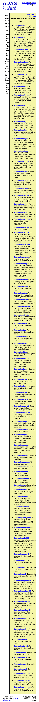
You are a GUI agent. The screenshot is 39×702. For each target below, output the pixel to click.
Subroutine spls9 (20, 629)
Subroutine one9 (20, 490)
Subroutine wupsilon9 (22, 687)
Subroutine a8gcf (21, 139)
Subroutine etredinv (22, 315)
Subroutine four (20, 330)
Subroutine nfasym (21, 421)
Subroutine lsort (20, 379)
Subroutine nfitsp (21, 430)
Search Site (26, 3)
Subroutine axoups (21, 228)
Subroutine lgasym (21, 359)
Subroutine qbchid (21, 538)
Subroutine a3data (21, 50)
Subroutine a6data (21, 74)
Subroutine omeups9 (22, 467)
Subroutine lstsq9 (21, 399)
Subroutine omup (21, 472)
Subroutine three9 (21, 646)
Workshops (9, 83)
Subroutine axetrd (21, 189)
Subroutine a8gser (21, 151)
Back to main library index (31, 15)
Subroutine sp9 (20, 574)
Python (8, 59)
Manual (9, 31)
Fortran (9, 55)
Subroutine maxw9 (21, 406)
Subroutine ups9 (20, 669)
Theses (8, 46)
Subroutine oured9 (21, 507)
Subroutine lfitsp (20, 352)
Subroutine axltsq (21, 212)
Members (8, 23)
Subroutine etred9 (21, 300)
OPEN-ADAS (7, 67)
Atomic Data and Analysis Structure (10, 8)
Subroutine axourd (21, 232)
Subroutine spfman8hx (23, 610)
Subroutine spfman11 (22, 581)
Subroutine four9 (20, 337)
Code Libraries (8, 50)
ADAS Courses (7, 79)
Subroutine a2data (21, 37)
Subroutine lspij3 (20, 386)
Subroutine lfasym (21, 343)
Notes (8, 42)
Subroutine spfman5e (22, 601)
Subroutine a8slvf (21, 180)
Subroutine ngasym (21, 434)
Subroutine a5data (21, 62)
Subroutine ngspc (21, 445)
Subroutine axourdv (22, 245)
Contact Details (31, 4)
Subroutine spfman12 (22, 591)
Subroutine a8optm (21, 161)
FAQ (34, 5)
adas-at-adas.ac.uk (11, 699)
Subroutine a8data (21, 105)
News (6, 15)
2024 (7, 93)
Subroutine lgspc (21, 369)
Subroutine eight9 (21, 286)
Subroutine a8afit (21, 87)
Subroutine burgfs (21, 264)
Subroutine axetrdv (21, 195)
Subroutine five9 (20, 323)
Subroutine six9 (20, 561)
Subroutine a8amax (21, 95)
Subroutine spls (20, 618)
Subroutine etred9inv (22, 306)
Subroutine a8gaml (21, 130)
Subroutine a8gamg (21, 121)
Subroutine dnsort (21, 280)
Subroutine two (20, 653)
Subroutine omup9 (21, 478)
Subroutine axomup (22, 219)
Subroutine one (20, 485)
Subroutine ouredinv (22, 528)
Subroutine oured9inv (22, 517)
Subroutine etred (20, 293)
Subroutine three (20, 639)
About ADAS (7, 19)
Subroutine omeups (22, 462)
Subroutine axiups (21, 204)
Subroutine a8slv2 (21, 172)
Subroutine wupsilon (22, 674)
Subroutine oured (21, 496)
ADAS (10, 3)
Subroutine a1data (21, 25)
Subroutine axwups (21, 257)
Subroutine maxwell (22, 413)
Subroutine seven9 (21, 554)
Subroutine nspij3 (21, 455)
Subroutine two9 (20, 657)
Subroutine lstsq (20, 393)
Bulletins (9, 34)
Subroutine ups (20, 664)
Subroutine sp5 (20, 567)
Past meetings (9, 88)
